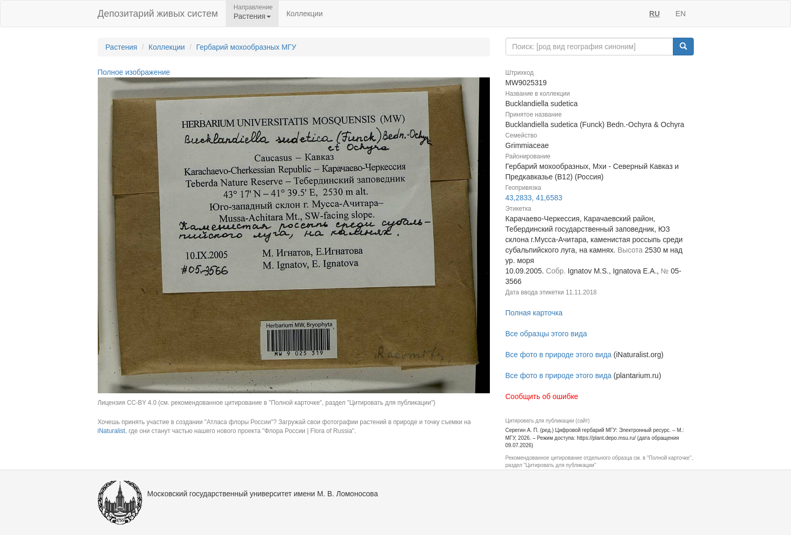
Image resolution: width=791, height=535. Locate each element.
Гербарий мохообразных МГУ (246, 47)
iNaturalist (111, 431)
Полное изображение (134, 72)
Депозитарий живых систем (158, 13)
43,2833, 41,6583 (534, 197)
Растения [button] (252, 16)
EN (680, 13)
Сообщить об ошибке (542, 396)
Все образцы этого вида (546, 333)
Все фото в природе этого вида (559, 354)
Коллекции (304, 13)
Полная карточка (534, 313)
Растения (121, 47)
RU (654, 13)
